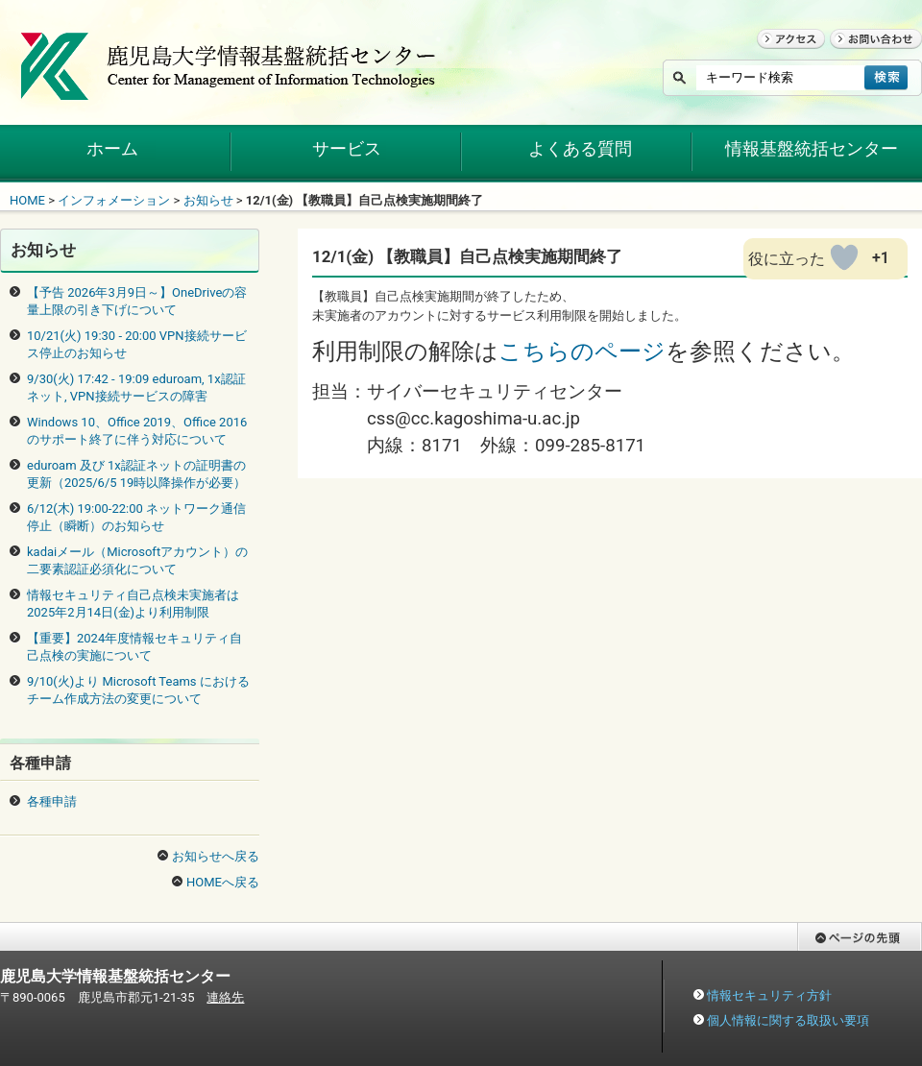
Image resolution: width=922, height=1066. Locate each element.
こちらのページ (582, 351)
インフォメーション (114, 200)
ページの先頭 (834, 960)
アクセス (782, 57)
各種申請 (52, 801)
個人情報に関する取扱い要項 (788, 1020)
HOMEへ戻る (222, 882)
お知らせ (208, 200)
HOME (27, 200)
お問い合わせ (867, 57)
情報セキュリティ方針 (769, 995)
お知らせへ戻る (215, 856)
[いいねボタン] (844, 257)
